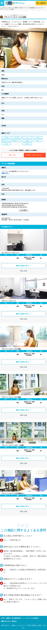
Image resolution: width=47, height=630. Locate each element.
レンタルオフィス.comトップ (6, 7)
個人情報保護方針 (16, 618)
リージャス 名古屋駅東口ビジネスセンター (33, 7)
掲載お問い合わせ (6, 621)
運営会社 (14, 621)
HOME (3, 618)
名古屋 (20, 7)
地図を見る (5, 173)
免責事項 (8, 618)
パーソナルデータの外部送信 (30, 618)
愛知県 (16, 7)
